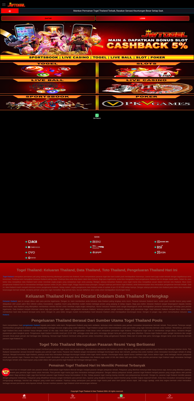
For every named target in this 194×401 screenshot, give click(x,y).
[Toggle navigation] (4, 4)
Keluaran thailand (10, 301)
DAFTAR (48, 18)
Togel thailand (8, 277)
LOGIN (142, 18)
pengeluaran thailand (31, 325)
